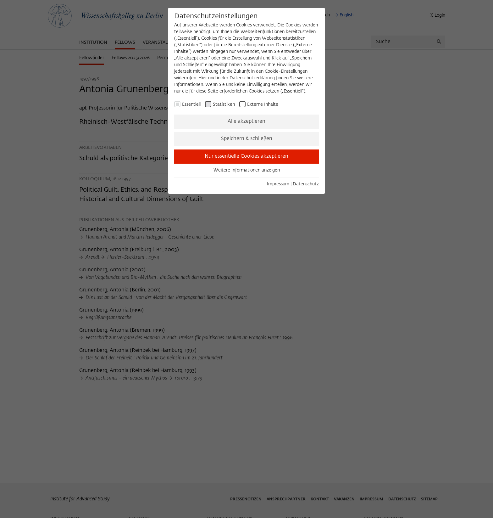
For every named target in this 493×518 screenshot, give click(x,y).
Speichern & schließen (246, 138)
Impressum (278, 184)
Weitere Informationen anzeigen (246, 170)
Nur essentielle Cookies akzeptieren (246, 156)
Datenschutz (306, 184)
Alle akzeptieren (246, 121)
